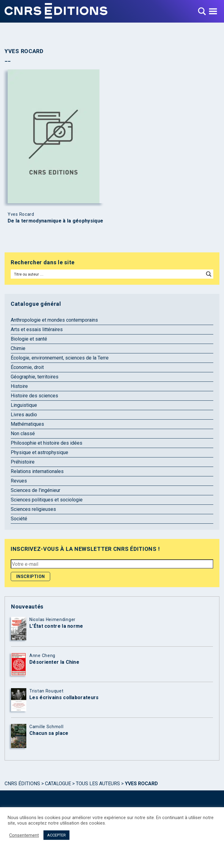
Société (19, 519)
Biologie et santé (29, 339)
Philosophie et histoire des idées (46, 443)
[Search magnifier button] (208, 274)
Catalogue (58, 783)
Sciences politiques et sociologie (47, 500)
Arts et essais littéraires (37, 329)
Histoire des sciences (34, 396)
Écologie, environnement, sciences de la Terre (60, 358)
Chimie (18, 348)
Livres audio (24, 414)
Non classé (23, 433)
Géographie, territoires (34, 377)
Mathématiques (27, 424)
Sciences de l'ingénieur (35, 490)
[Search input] (107, 274)
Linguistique (24, 405)
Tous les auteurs (98, 783)
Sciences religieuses (33, 509)
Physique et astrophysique (39, 452)
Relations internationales (37, 471)
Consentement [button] (24, 835)
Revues (19, 481)
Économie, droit (27, 367)
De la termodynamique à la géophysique (55, 221)
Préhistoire (23, 462)
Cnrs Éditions (22, 783)
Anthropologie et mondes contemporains (54, 320)
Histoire (19, 386)
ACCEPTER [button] (56, 835)
